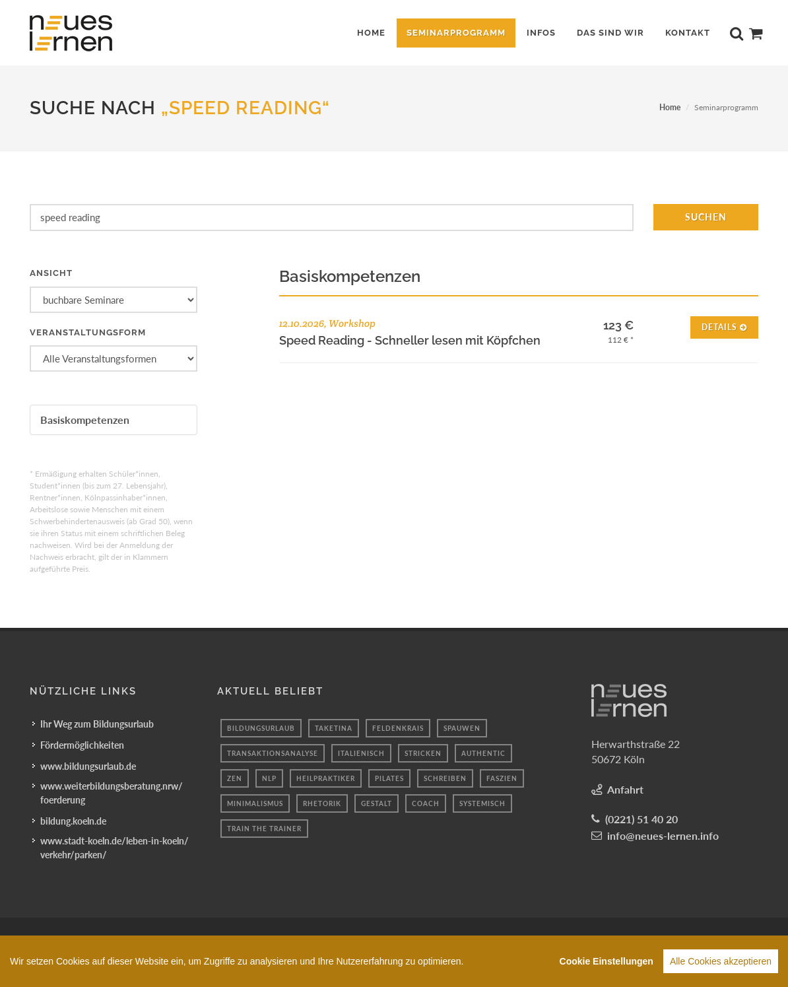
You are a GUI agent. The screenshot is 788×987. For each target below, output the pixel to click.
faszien (501, 778)
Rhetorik (322, 803)
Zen (234, 778)
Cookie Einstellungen (606, 964)
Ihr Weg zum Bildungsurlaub (97, 724)
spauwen (461, 728)
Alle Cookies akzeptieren (721, 964)
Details (724, 326)
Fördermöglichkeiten (82, 745)
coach (426, 803)
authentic (483, 753)
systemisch (482, 803)
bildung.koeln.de (73, 821)
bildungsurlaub (261, 728)
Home (669, 107)
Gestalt (376, 803)
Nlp (269, 778)
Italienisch (361, 753)
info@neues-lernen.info (663, 835)
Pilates (389, 778)
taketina (333, 728)
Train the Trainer (264, 829)
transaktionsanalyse (272, 753)
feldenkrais (398, 728)
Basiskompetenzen (84, 419)
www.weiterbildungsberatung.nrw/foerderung (111, 792)
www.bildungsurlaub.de (88, 766)
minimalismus (255, 803)
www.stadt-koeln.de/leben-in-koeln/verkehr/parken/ (114, 847)
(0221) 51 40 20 (641, 819)
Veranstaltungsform (88, 332)
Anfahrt (625, 789)
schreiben (445, 778)
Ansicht (51, 273)
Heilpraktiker (325, 778)
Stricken (423, 753)
